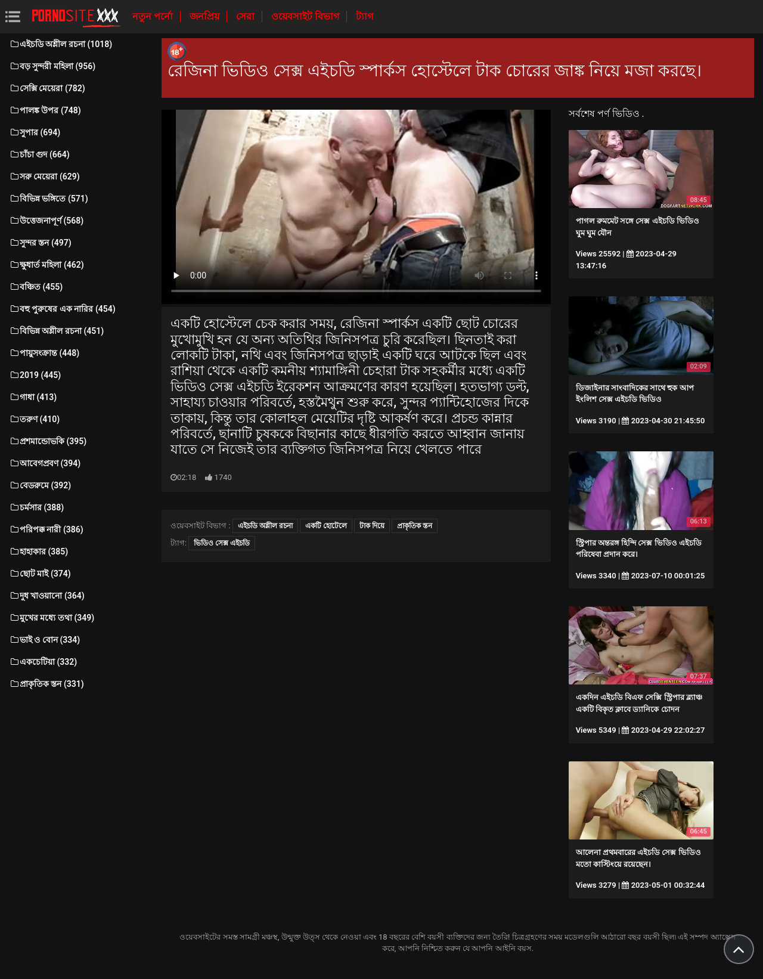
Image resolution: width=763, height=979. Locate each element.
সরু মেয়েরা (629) (44, 176)
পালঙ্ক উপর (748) (45, 110)
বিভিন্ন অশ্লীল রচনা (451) (56, 331)
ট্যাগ (364, 16)
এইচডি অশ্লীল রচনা (265, 526)
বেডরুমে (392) (40, 485)
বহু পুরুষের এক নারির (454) (62, 309)
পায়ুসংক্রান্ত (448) (44, 353)
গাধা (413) (33, 397)
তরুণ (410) (34, 419)
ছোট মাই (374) (40, 573)
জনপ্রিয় (206, 16)
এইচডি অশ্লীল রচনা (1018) (60, 44)
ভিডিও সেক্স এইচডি (222, 543)
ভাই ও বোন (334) (44, 640)
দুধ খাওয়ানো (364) (47, 595)
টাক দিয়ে (371, 526)
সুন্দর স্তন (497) (40, 242)
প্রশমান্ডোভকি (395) (47, 441)
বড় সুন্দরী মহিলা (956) (52, 66)
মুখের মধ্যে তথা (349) (51, 617)
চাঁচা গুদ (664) (39, 154)
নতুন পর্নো (153, 16)
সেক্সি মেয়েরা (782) (47, 88)
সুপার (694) (34, 132)
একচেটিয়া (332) (43, 662)
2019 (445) (35, 375)
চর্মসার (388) (36, 507)
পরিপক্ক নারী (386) (46, 529)
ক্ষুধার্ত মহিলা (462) (46, 264)
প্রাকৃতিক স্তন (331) (46, 684)
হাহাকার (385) (38, 551)
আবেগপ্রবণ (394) (44, 463)
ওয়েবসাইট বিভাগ (306, 16)
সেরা (246, 16)
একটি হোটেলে (326, 526)
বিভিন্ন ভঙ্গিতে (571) (48, 198)
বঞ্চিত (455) (36, 287)
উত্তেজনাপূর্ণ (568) (46, 220)
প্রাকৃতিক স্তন (414, 526)
